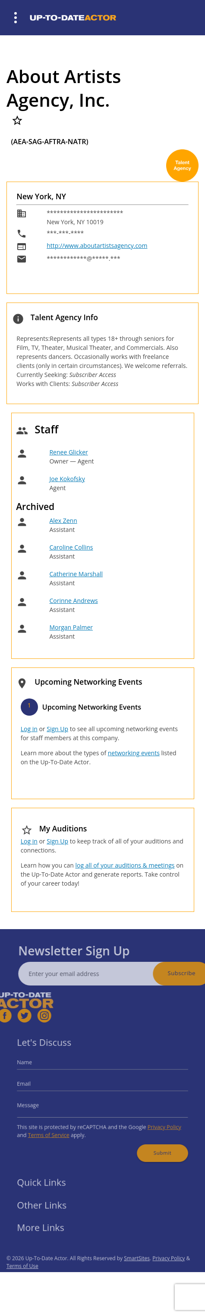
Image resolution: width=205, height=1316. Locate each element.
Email (32, 1085)
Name (33, 1066)
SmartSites (137, 1269)
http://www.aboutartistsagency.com (97, 245)
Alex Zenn (63, 520)
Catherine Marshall (76, 574)
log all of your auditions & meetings (124, 865)
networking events (134, 753)
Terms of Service (54, 1131)
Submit (156, 1146)
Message (36, 1104)
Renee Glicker (68, 452)
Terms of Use (22, 1276)
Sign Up (57, 729)
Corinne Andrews (73, 600)
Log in (29, 729)
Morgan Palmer (71, 627)
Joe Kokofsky (67, 479)
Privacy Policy (157, 1124)
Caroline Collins (71, 547)
